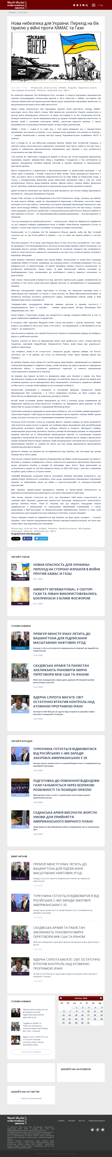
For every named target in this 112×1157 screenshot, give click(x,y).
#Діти (66, 90)
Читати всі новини (31, 1052)
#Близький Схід (54, 90)
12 (102, 1011)
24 (88, 1019)
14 (70, 1015)
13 (63, 1015)
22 (76, 1019)
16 (82, 1015)
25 (95, 1019)
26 (102, 1019)
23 (82, 1019)
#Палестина (36, 87)
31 (88, 1023)
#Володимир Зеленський (23, 90)
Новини (12, 12)
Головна (61, 1121)
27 (63, 1023)
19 (102, 1015)
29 (76, 1023)
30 (82, 1023)
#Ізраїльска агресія (87, 87)
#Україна (72, 87)
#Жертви (41, 90)
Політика (22, 12)
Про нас (82, 1121)
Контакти (71, 1121)
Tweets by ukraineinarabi (31, 1098)
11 (95, 1011)
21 (70, 1019)
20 (63, 1019)
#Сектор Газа (50, 87)
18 (95, 1015)
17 (88, 1015)
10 (88, 1011)
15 (76, 1015)
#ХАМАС (62, 87)
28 (70, 1023)
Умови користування (97, 1121)
